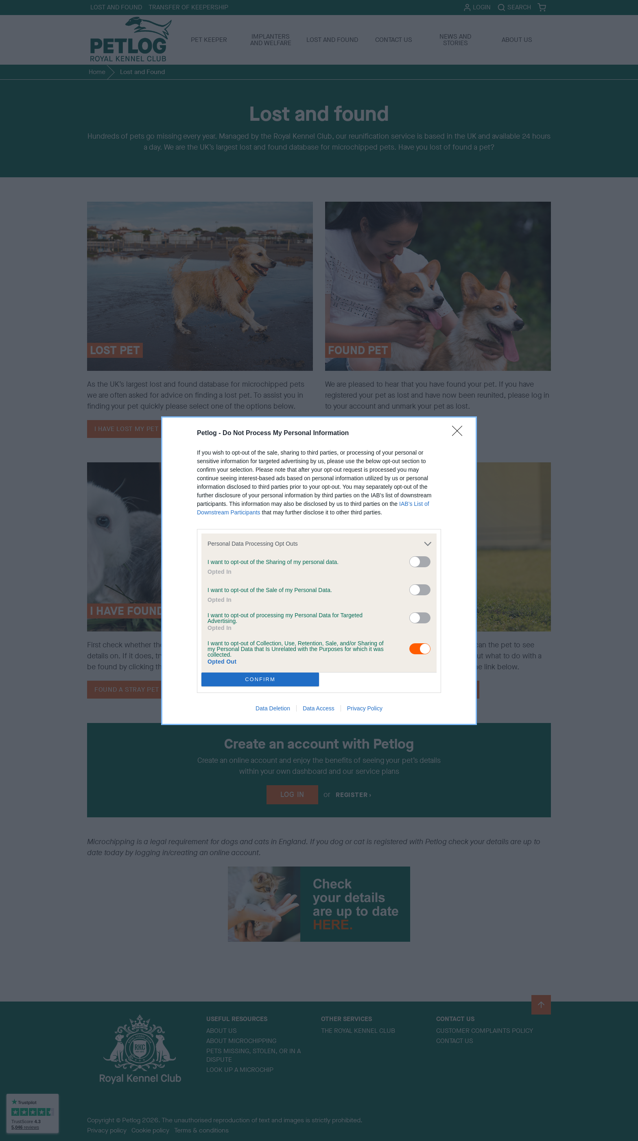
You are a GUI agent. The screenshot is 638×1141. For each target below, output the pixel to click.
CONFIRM (260, 679)
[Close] (460, 433)
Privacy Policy (364, 708)
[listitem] (319, 544)
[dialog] (319, 571)
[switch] (419, 561)
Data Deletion (273, 708)
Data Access (318, 708)
